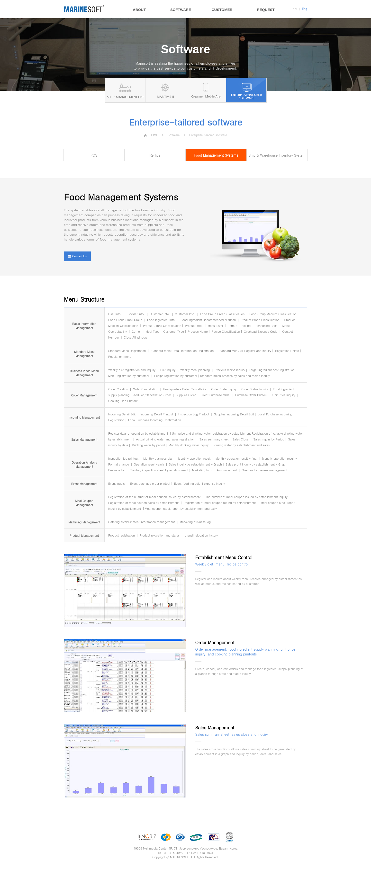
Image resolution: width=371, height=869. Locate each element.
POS (93, 155)
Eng (304, 9)
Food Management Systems (216, 155)
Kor (295, 9)
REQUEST (266, 10)
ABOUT (139, 10)
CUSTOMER (222, 10)
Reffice (155, 155)
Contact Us (77, 256)
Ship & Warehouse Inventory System (277, 155)
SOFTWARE (180, 10)
